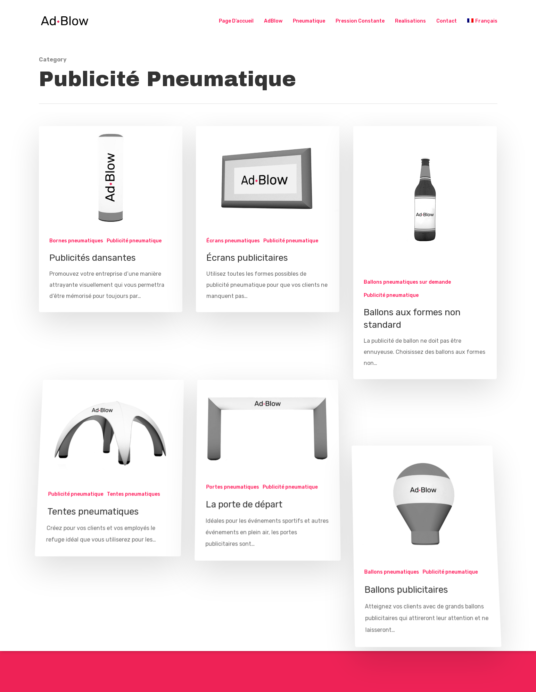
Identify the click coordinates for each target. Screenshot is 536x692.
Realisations (410, 21)
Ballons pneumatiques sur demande (407, 283)
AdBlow (273, 21)
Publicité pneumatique (134, 241)
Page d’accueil (236, 21)
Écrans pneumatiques (233, 241)
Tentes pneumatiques (133, 522)
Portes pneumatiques (232, 515)
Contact (446, 21)
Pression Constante (360, 21)
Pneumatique (309, 21)
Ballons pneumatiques (392, 600)
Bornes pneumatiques (76, 241)
